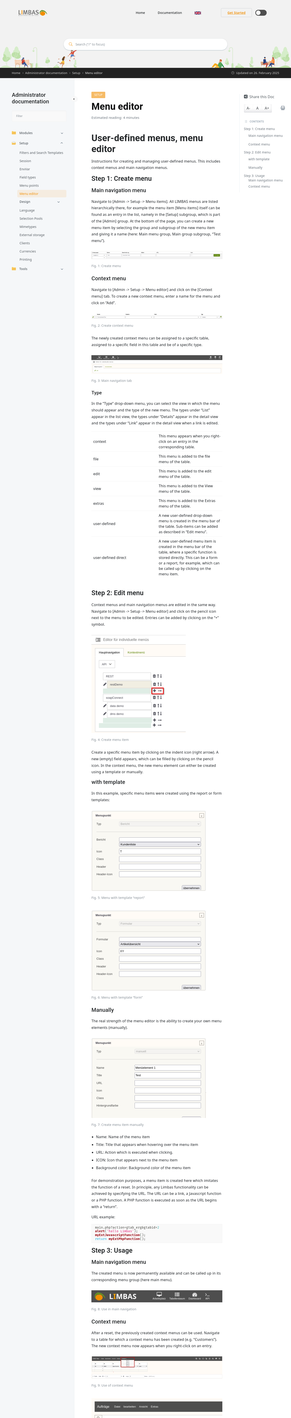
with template (259, 159)
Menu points (29, 185)
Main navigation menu (265, 135)
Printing (26, 259)
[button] (198, 12)
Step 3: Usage (254, 175)
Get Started (236, 12)
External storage (32, 235)
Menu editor (29, 193)
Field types (28, 177)
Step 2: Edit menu (257, 152)
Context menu (259, 144)
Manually (255, 167)
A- (248, 108)
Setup (20, 143)
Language (27, 210)
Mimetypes (28, 226)
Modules (22, 133)
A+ (267, 108)
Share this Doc (259, 96)
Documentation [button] (170, 12)
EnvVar (25, 169)
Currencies (28, 251)
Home (140, 12)
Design (25, 201)
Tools (19, 269)
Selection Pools (31, 218)
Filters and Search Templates (41, 152)
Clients (25, 243)
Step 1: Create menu (259, 129)
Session (25, 161)
